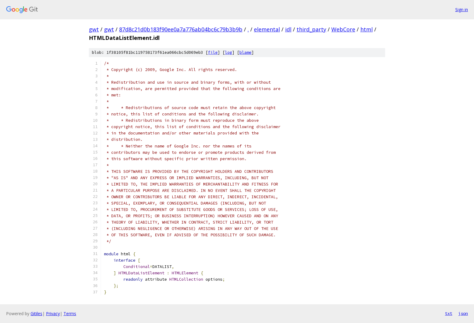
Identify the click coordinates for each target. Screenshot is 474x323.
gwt (94, 29)
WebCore (343, 29)
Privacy (53, 313)
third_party (311, 29)
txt (448, 313)
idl (288, 29)
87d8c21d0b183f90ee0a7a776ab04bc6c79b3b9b (180, 29)
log (228, 52)
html (366, 29)
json (463, 313)
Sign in (461, 9)
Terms (69, 313)
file (213, 52)
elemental (267, 29)
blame (245, 52)
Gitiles (36, 313)
